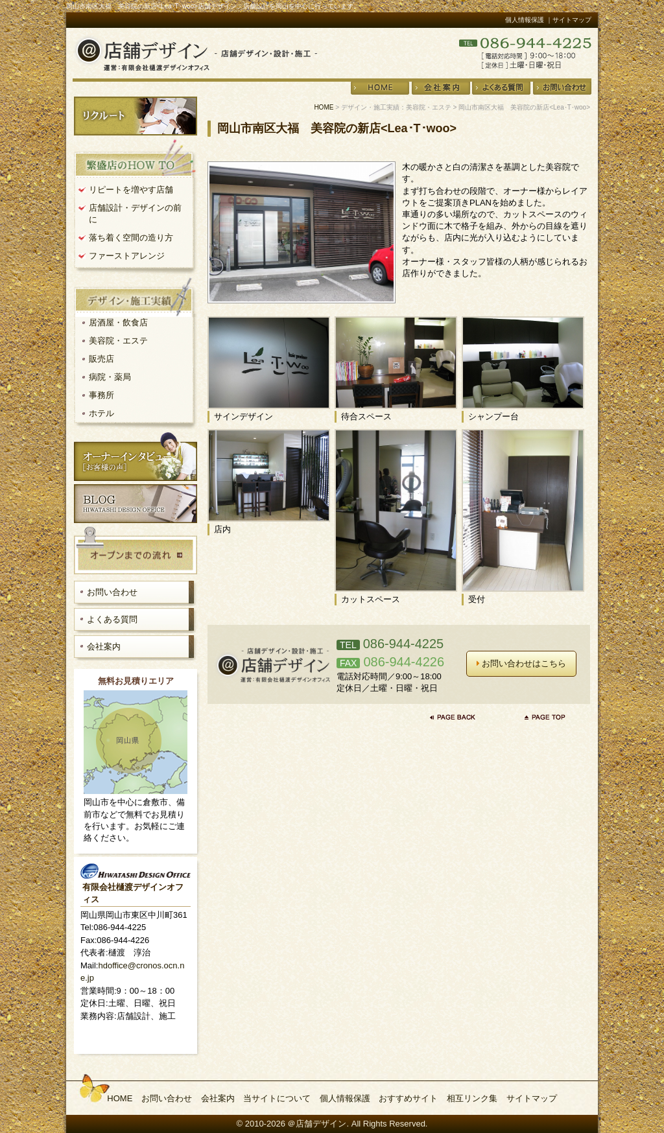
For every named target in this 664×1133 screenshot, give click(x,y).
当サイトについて (277, 1098)
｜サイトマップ (568, 19)
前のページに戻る (456, 716)
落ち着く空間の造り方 (131, 237)
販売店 (101, 359)
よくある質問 (112, 619)
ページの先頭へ (545, 716)
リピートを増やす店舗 (131, 189)
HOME (323, 107)
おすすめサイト (408, 1098)
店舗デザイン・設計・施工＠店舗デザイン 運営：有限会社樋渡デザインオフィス (195, 52)
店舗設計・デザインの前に (135, 213)
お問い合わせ (112, 592)
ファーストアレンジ (127, 256)
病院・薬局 (110, 377)
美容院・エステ (118, 340)
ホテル (101, 413)
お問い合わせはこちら (522, 663)
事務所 (101, 395)
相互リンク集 (472, 1098)
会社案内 (104, 646)
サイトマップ (531, 1098)
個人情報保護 (524, 19)
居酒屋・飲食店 (118, 322)
